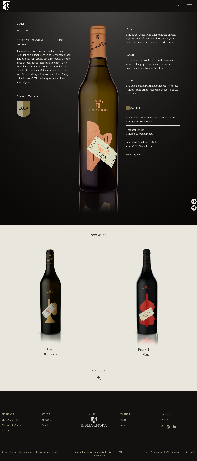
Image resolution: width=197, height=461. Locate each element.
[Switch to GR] (178, 5)
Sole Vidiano (50, 352)
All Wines (46, 419)
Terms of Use (25, 451)
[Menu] (189, 7)
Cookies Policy (9, 451)
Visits (123, 419)
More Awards (134, 155)
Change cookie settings (46, 451)
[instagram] (168, 426)
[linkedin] (174, 426)
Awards (45, 425)
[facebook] (162, 426)
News (123, 425)
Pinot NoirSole (146, 352)
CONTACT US (167, 414)
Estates (6, 430)
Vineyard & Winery (11, 425)
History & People (10, 419)
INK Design (189, 452)
